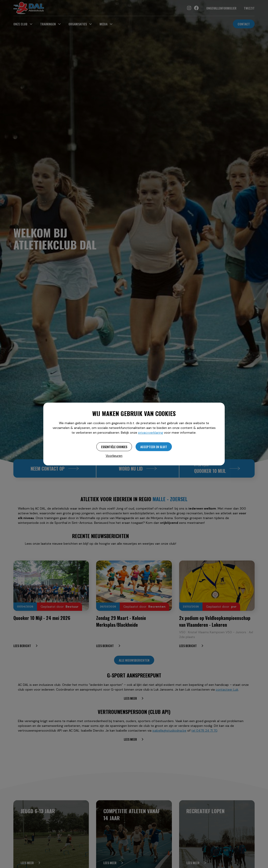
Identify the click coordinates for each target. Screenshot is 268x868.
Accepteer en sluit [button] (153, 446)
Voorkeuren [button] (114, 456)
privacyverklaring (150, 432)
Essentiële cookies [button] (114, 446)
